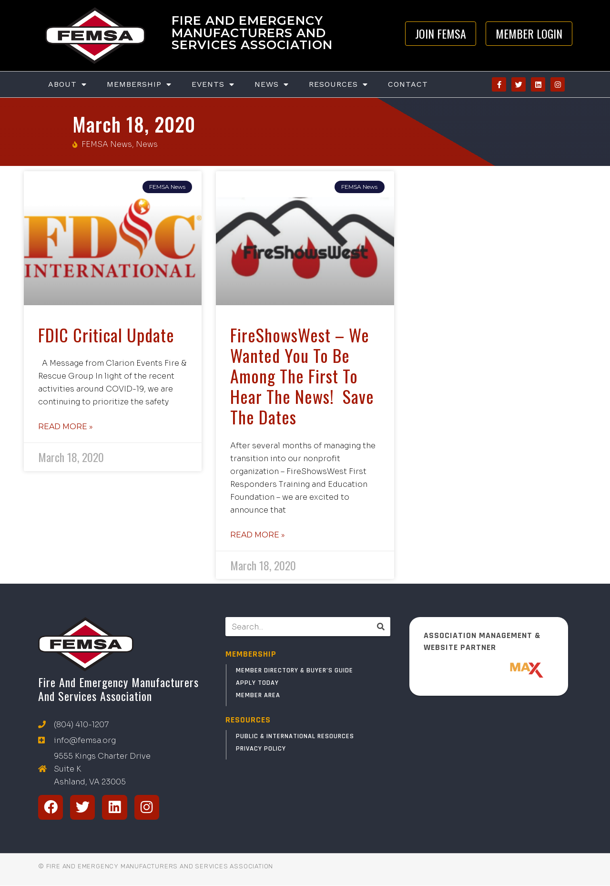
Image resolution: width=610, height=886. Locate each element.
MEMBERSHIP (250, 654)
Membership (139, 84)
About (67, 84)
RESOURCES (248, 719)
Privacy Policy (261, 748)
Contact (408, 84)
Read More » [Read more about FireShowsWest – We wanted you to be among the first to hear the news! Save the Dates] (257, 534)
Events (213, 84)
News (271, 84)
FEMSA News (106, 144)
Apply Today (257, 683)
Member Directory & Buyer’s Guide (294, 670)
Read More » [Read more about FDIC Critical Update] (65, 426)
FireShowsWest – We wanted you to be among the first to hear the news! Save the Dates (302, 376)
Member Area (258, 695)
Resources (338, 84)
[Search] (380, 626)
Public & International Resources (295, 736)
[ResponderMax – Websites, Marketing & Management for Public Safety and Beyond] (489, 670)
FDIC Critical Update (106, 334)
